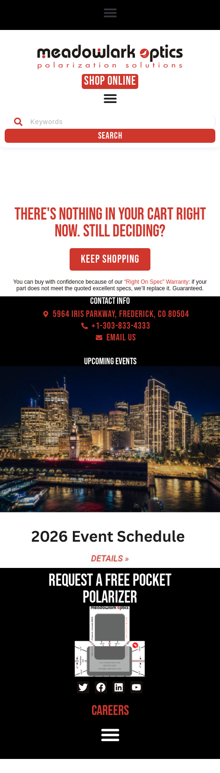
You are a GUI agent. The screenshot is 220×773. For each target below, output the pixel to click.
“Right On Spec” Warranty (156, 282)
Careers (110, 710)
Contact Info (110, 301)
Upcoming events (110, 361)
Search (110, 135)
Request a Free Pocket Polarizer (110, 589)
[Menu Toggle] (110, 98)
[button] (110, 12)
